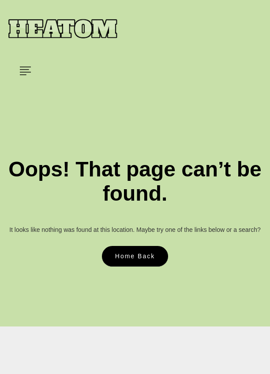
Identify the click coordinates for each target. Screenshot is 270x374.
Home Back (135, 256)
